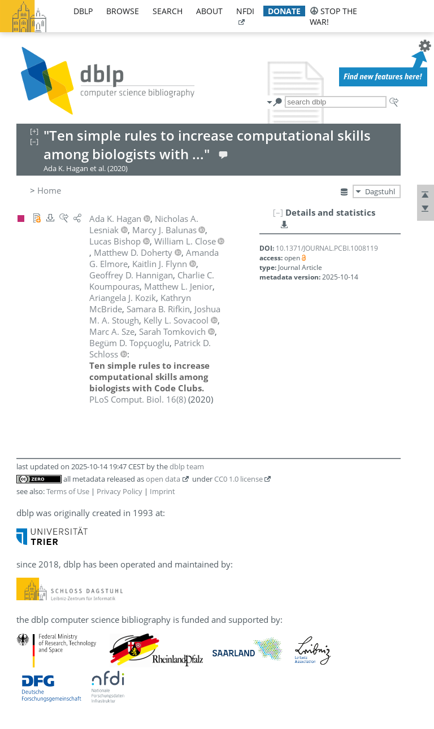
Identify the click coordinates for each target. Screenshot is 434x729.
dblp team (187, 466)
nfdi (245, 11)
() (137, 399)
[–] (278, 212)
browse (122, 11)
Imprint (162, 491)
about (209, 11)
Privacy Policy (119, 491)
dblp (83, 11)
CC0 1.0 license (238, 479)
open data (163, 479)
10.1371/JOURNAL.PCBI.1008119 (327, 248)
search (168, 11)
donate (284, 11)
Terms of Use (67, 491)
